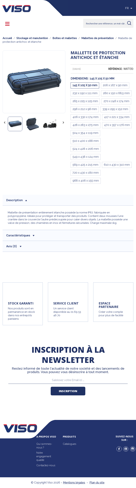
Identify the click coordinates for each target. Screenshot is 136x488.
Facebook (119, 449)
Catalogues (69, 443)
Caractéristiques (20, 235)
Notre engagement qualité (43, 456)
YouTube (125, 449)
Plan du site (97, 482)
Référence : (115, 69)
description (16, 200)
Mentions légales (74, 482)
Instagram (132, 449)
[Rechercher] (108, 23)
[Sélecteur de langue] (129, 8)
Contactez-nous (45, 465)
